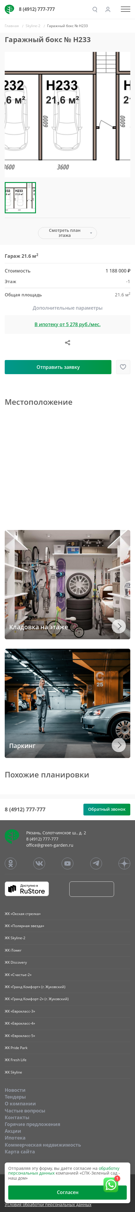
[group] (67, 114)
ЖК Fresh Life (16, 1059)
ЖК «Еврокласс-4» (20, 1023)
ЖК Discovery (16, 962)
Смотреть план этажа (64, 232)
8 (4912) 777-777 (37, 9)
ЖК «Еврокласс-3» (20, 1011)
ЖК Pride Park (16, 1047)
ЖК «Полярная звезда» (24, 925)
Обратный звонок (107, 809)
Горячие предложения (32, 1124)
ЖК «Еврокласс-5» (20, 1035)
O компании (20, 1103)
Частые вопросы (25, 1110)
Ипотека (15, 1138)
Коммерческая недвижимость (43, 1145)
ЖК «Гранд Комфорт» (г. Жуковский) (35, 986)
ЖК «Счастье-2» (18, 974)
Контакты (17, 1117)
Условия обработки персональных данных (48, 1204)
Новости (15, 1090)
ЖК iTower (13, 950)
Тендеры (15, 1097)
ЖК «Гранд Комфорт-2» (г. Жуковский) (37, 998)
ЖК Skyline (13, 1072)
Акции (13, 1131)
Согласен (67, 1192)
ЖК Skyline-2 (15, 937)
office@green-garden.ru (49, 845)
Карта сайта (20, 1151)
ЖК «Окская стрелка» (23, 913)
